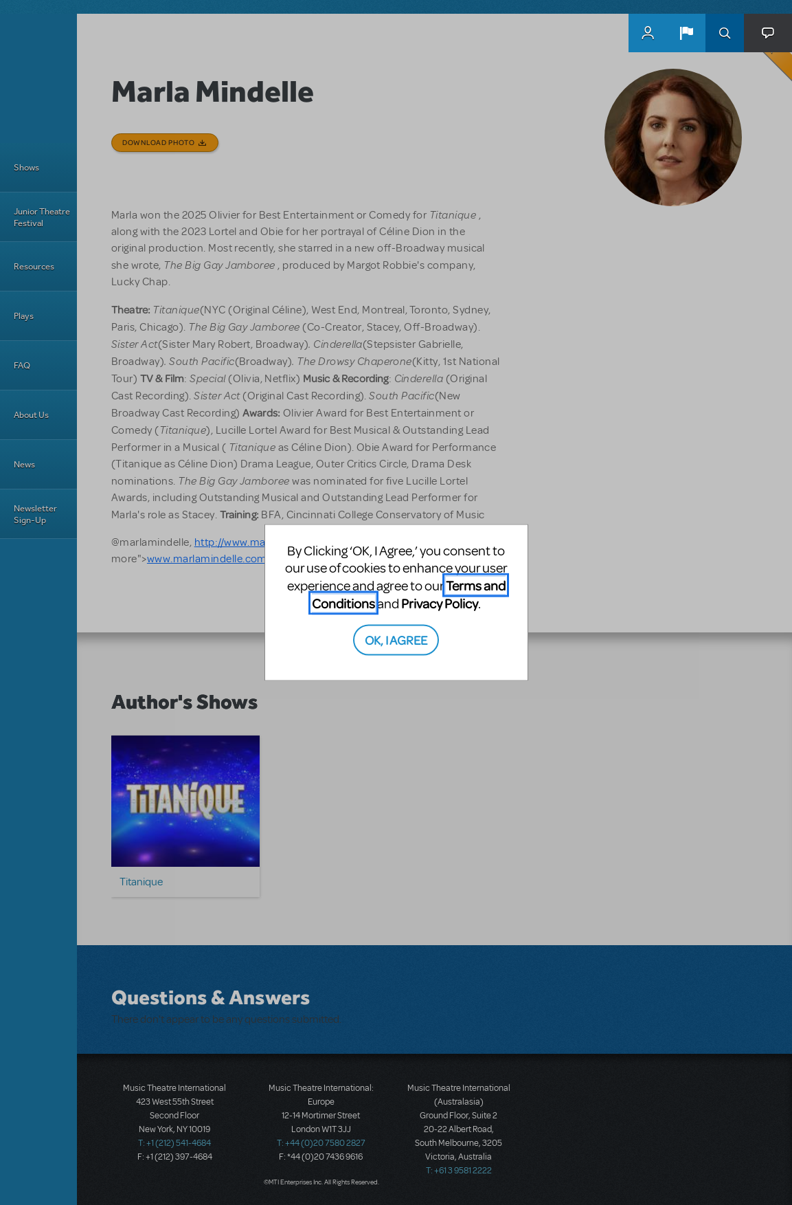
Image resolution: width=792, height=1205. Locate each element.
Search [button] (724, 33)
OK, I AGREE (396, 640)
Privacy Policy (439, 602)
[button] (686, 33)
